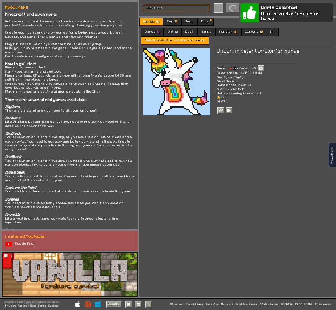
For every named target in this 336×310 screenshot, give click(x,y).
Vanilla (114, 304)
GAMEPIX (287, 304)
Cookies (53, 306)
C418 (38, 303)
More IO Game (195, 304)
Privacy (10, 306)
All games (176, 304)
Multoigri (227, 304)
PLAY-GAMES (304, 304)
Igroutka (212, 304)
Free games (323, 304)
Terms (42, 306)
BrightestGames (246, 304)
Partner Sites (27, 306)
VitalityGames (269, 304)
